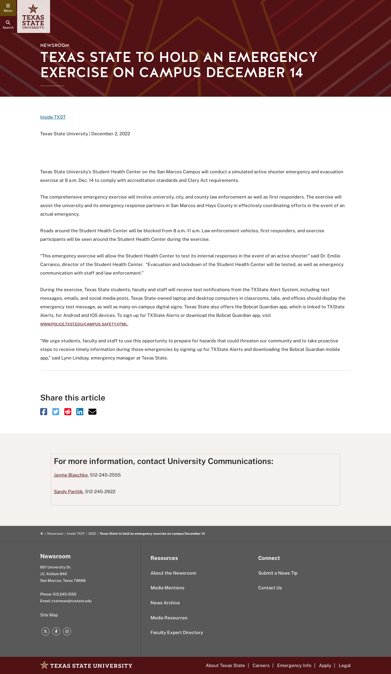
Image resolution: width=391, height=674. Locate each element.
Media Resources (169, 617)
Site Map (49, 614)
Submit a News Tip (278, 573)
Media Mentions (168, 587)
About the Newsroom (173, 573)
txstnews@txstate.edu (72, 601)
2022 (92, 534)
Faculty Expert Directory (177, 632)
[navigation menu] (8, 8)
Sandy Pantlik (68, 491)
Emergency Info (294, 665)
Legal (345, 665)
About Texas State (225, 665)
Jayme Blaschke (71, 475)
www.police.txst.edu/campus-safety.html (83, 324)
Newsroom (54, 45)
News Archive (165, 602)
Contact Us (270, 587)
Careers (261, 665)
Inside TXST (53, 117)
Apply (325, 665)
